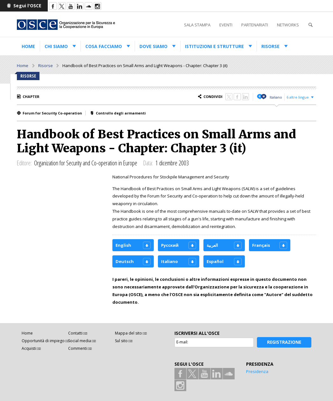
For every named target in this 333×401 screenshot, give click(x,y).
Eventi (225, 25)
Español (215, 261)
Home (28, 46)
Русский (170, 245)
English (123, 245)
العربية (212, 245)
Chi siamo (56, 46)
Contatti (75, 333)
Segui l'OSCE (27, 6)
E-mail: (182, 342)
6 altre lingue (298, 97)
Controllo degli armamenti (121, 113)
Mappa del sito (128, 333)
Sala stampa (197, 25)
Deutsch (125, 261)
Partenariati (254, 25)
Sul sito (121, 340)
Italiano (276, 97)
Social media (79, 340)
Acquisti (29, 348)
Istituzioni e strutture (214, 46)
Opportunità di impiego (43, 340)
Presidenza (257, 371)
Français (261, 245)
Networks (288, 25)
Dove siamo (153, 46)
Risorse (270, 46)
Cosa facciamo (103, 46)
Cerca (310, 25)
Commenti (77, 348)
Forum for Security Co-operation (52, 113)
